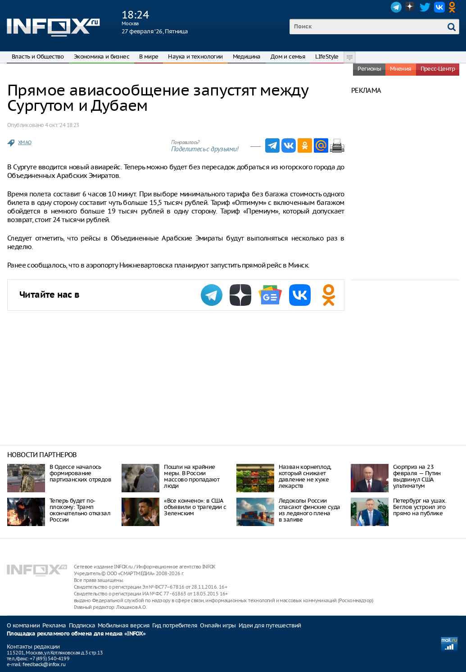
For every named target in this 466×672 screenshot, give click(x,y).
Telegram (396, 7)
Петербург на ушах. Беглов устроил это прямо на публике (419, 507)
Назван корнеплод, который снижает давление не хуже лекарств (305, 476)
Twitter (425, 7)
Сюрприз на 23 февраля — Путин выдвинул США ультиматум (417, 476)
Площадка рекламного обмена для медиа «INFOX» (76, 634)
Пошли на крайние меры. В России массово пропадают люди (191, 476)
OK (453, 7)
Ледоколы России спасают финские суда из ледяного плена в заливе (309, 510)
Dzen (410, 7)
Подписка (82, 625)
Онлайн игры (217, 625)
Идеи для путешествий (270, 625)
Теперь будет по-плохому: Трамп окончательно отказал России (80, 510)
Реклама (54, 625)
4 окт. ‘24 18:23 (62, 125)
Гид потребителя (174, 625)
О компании (23, 625)
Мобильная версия (123, 625)
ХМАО (25, 142)
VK (439, 7)
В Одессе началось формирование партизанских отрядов (80, 473)
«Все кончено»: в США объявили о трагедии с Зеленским (195, 507)
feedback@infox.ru (44, 664)
